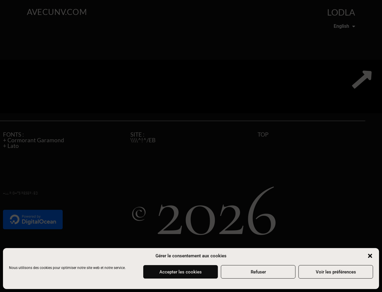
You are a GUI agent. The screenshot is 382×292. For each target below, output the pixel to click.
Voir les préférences (336, 272)
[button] (370, 256)
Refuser (258, 272)
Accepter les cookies (180, 272)
